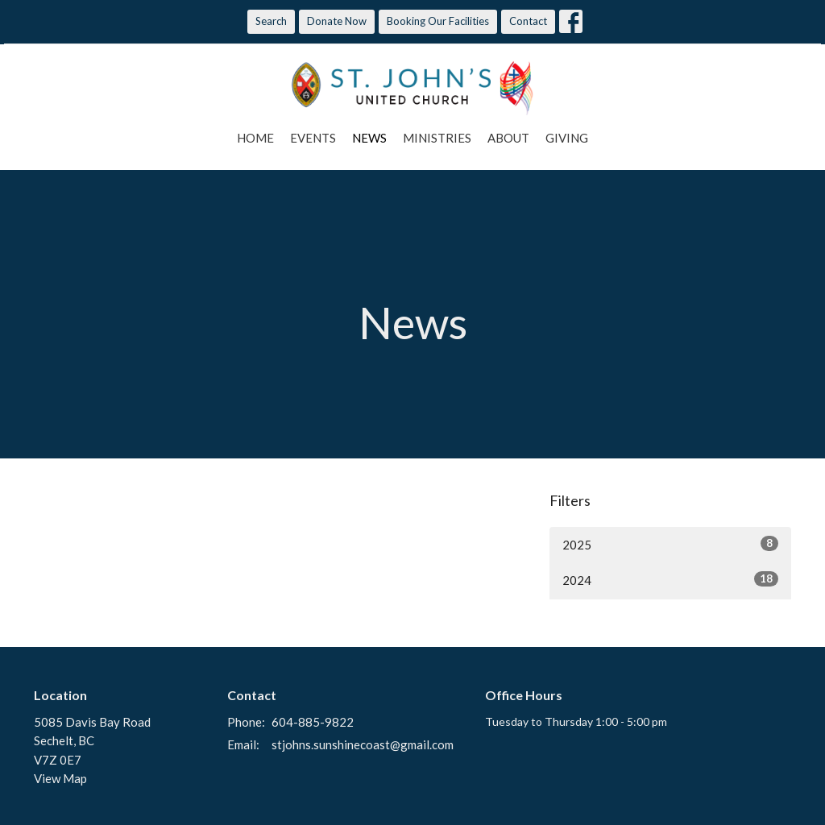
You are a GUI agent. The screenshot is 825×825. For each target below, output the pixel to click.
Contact (528, 21)
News (369, 138)
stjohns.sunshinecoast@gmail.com (363, 744)
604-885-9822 (313, 722)
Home (255, 138)
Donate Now (337, 21)
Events (313, 138)
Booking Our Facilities (438, 21)
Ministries (437, 138)
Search (271, 21)
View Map (60, 778)
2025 (670, 544)
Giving (566, 138)
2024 (670, 579)
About (508, 138)
